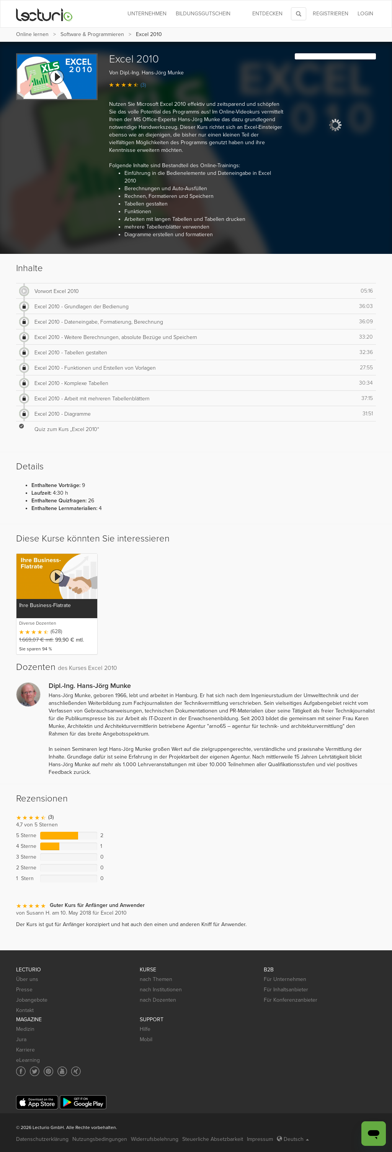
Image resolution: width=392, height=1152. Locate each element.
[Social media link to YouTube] (62, 1071)
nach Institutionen (161, 989)
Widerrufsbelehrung (154, 1139)
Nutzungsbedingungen (99, 1139)
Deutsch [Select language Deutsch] (293, 1139)
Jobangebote (31, 1000)
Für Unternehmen (285, 979)
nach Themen (156, 979)
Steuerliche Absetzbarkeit (212, 1139)
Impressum (260, 1139)
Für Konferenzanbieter (290, 1000)
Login (365, 13)
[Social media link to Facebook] (21, 1071)
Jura (21, 1039)
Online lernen (32, 34)
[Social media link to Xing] (76, 1071)
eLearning (28, 1060)
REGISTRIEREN (330, 13)
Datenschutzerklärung (42, 1139)
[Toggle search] (298, 13)
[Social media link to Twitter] (34, 1071)
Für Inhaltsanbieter (286, 989)
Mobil (146, 1039)
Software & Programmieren (92, 34)
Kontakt (25, 1010)
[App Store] (37, 1102)
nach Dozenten (158, 1000)
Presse (24, 989)
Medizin (25, 1029)
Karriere (25, 1050)
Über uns (27, 979)
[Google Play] (83, 1102)
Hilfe (145, 1029)
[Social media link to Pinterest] (48, 1071)
